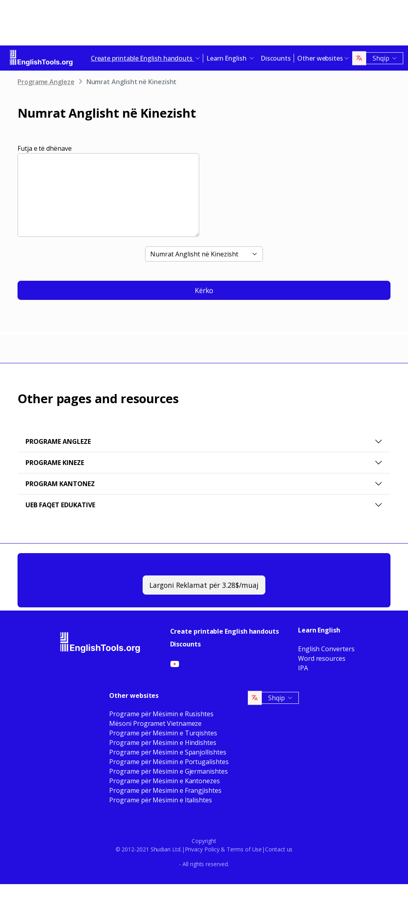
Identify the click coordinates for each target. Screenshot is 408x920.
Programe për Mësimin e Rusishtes (161, 713)
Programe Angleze (46, 81)
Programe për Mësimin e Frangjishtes (165, 790)
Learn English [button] (227, 58)
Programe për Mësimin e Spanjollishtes (167, 752)
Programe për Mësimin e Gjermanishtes (168, 771)
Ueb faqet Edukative (60, 504)
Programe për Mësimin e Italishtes (160, 800)
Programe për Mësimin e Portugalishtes (168, 761)
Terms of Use (244, 849)
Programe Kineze (55, 462)
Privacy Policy (202, 849)
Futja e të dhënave (45, 148)
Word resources (321, 658)
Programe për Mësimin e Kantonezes (164, 780)
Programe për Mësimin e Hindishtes (162, 742)
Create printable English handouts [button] (142, 58)
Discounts (276, 58)
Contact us (278, 849)
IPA (303, 668)
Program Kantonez (60, 483)
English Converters (326, 648)
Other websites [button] (320, 58)
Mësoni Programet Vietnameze (155, 723)
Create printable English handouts (224, 631)
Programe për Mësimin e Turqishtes (163, 733)
